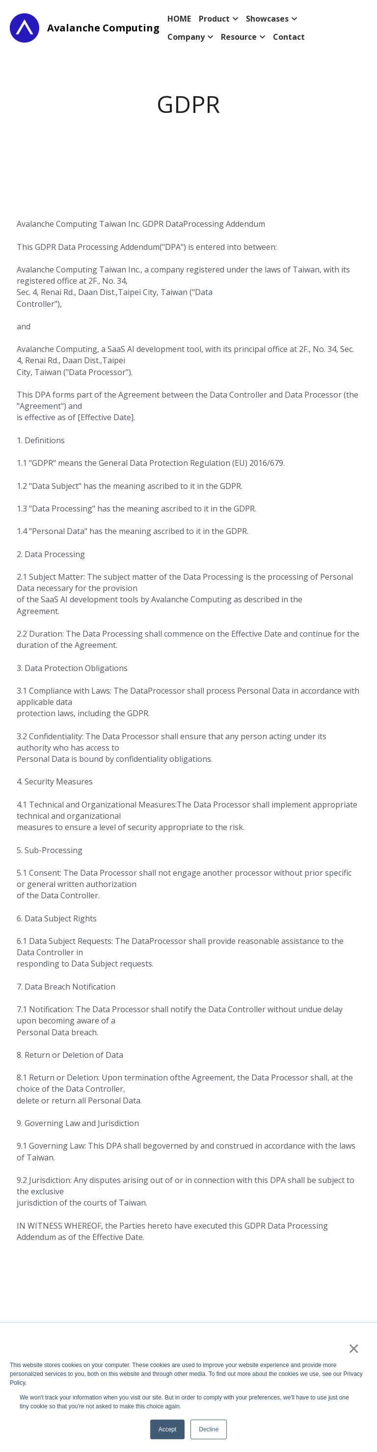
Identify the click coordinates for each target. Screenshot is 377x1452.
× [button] (353, 1348)
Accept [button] (168, 1429)
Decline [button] (208, 1429)
